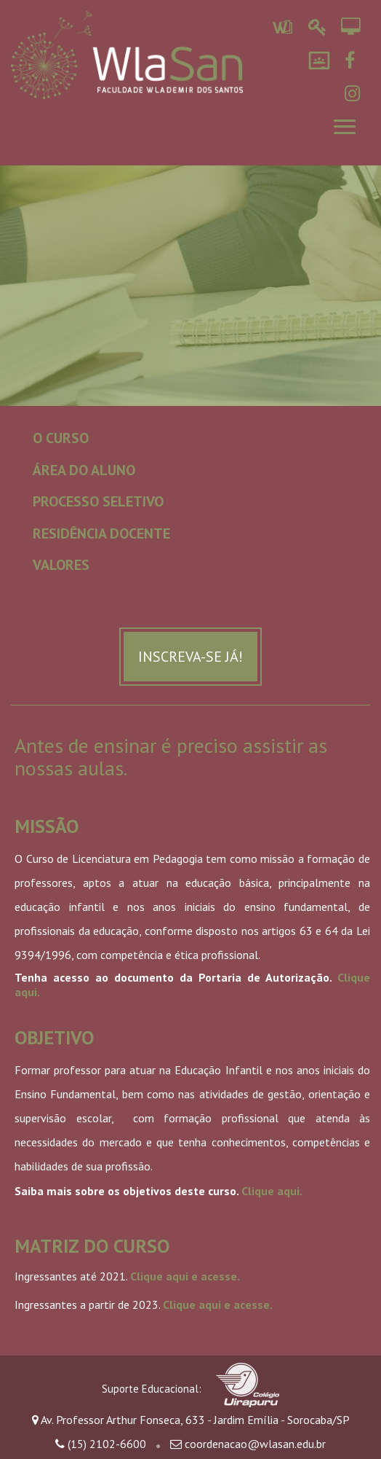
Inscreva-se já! (190, 656)
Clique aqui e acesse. (185, 1276)
